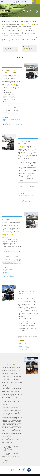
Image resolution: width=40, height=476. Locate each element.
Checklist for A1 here (7, 126)
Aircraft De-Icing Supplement (25, 349)
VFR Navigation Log (10, 49)
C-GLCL (30, 197)
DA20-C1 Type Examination (24, 201)
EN (32, 1)
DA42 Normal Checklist (23, 346)
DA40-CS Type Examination (8, 276)
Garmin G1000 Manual (7, 269)
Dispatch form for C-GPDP (8, 273)
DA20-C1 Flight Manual (23, 200)
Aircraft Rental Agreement (29, 48)
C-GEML (11, 124)
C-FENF (15, 124)
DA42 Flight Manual (23, 341)
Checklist (21, 198)
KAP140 (4, 270)
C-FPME (20, 124)
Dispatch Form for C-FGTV (24, 347)
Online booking (38, 4)
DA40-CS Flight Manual (7, 275)
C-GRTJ (27, 197)
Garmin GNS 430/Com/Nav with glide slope (27, 195)
